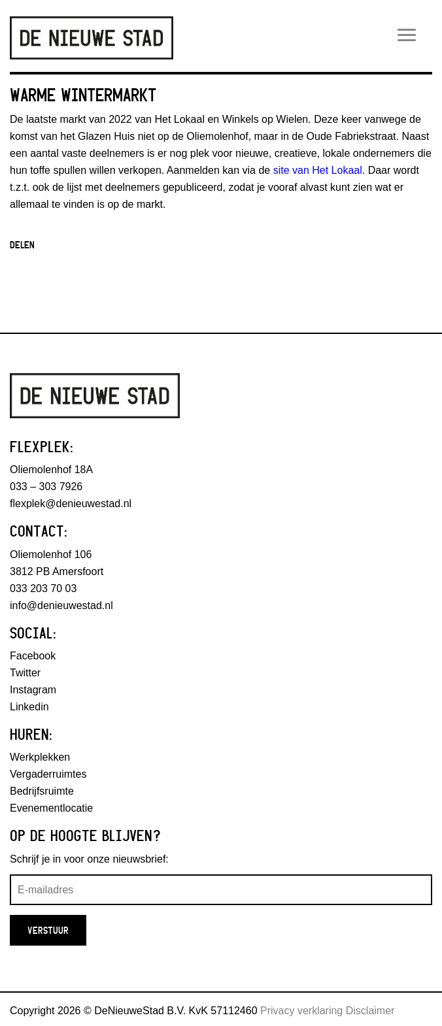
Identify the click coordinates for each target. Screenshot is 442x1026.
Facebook (33, 655)
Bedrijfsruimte (42, 791)
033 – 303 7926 (46, 486)
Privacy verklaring (301, 1010)
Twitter (25, 672)
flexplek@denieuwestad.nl (70, 503)
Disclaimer (370, 1010)
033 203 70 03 (43, 588)
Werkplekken (40, 757)
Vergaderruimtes (48, 774)
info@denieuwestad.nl (61, 605)
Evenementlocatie (51, 808)
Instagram (33, 689)
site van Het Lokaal (316, 170)
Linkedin (29, 706)
